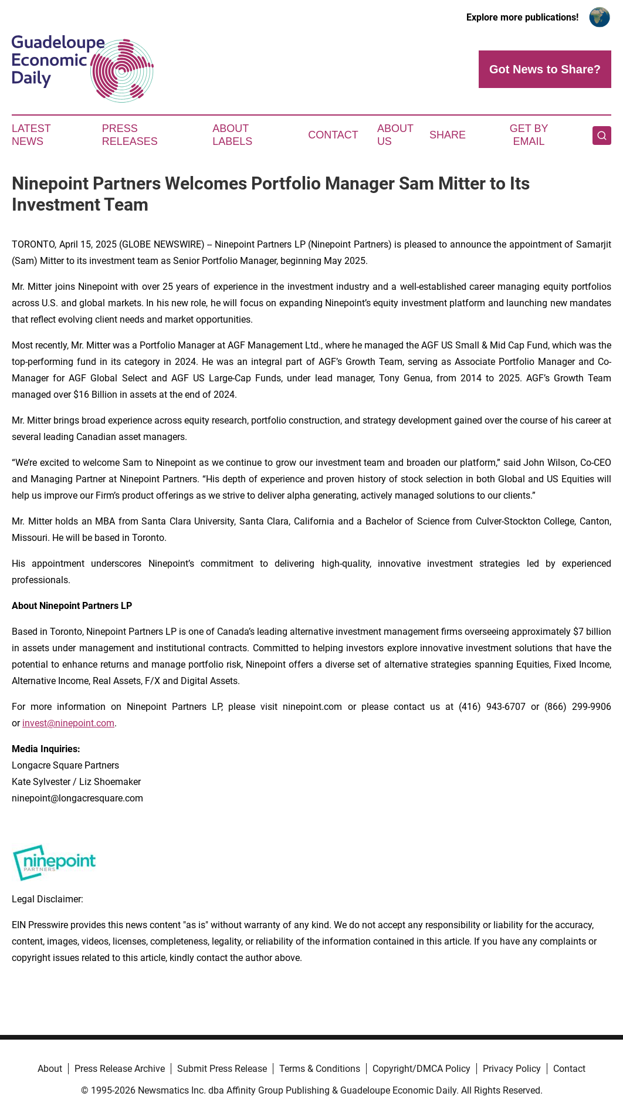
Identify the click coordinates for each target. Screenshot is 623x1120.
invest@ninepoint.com (68, 723)
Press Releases (130, 135)
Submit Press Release (222, 1068)
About (50, 1068)
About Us (395, 135)
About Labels (232, 135)
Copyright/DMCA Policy (421, 1068)
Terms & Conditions (319, 1068)
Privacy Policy (512, 1068)
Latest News (31, 135)
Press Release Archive (120, 1068)
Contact (333, 135)
